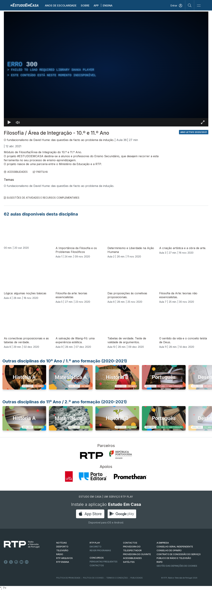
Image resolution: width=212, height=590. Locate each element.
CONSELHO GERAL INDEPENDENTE (175, 546)
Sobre (85, 5)
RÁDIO (59, 554)
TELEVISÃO (62, 550)
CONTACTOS (130, 542)
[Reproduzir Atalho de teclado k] (9, 122)
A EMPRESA (163, 542)
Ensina (107, 5)
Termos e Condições (117, 578)
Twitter (11, 562)
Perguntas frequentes (103, 561)
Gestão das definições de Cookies (177, 565)
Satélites (129, 562)
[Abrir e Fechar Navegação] (198, 5)
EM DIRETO (95, 546)
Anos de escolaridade (61, 5)
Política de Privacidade (68, 578)
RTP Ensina (62, 562)
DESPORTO (62, 546)
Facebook (6, 562)
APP (96, 5)
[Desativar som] (18, 122)
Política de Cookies (93, 578)
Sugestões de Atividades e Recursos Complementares (41, 197)
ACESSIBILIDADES (16, 171)
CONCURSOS (97, 557)
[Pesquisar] (189, 5)
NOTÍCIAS (61, 542)
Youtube (21, 562)
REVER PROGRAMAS (100, 550)
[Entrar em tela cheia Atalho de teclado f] (203, 122)
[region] (106, 69)
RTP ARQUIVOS (64, 558)
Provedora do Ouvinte (137, 554)
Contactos (97, 565)
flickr (27, 562)
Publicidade (136, 578)
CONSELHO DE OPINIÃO (169, 550)
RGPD (160, 562)
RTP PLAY (95, 542)
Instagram (16, 562)
